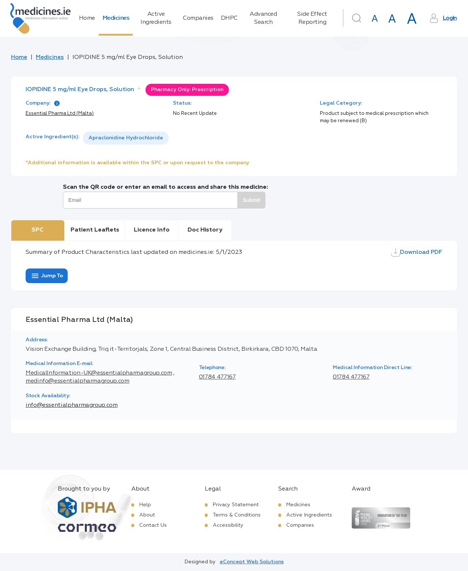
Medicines (115, 18)
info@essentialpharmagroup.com (72, 405)
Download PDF (416, 252)
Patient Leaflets (95, 230)
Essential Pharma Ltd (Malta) (60, 113)
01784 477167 (217, 377)
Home (87, 18)
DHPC (229, 18)
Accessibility (228, 525)
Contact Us (153, 525)
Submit (251, 200)
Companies (198, 18)
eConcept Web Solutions (252, 561)
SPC (37, 230)
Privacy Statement (236, 504)
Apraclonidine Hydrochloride (125, 137)
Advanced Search (263, 18)
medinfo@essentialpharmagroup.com (77, 381)
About (147, 515)
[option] (126, 138)
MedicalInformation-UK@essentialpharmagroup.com (99, 373)
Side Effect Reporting (312, 18)
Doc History (205, 230)
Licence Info (152, 230)
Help (145, 504)
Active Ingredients (155, 18)
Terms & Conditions (237, 515)
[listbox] (126, 138)
